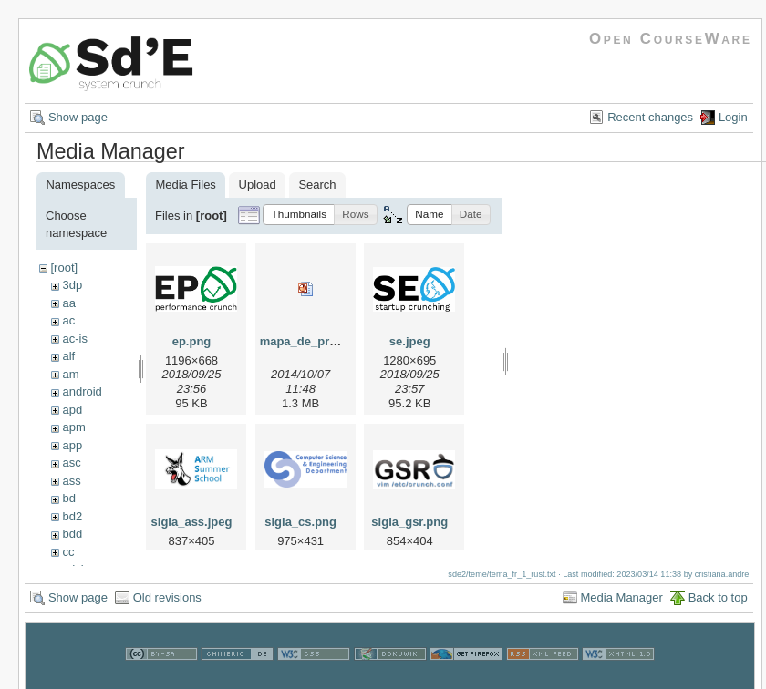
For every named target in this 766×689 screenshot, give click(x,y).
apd (72, 409)
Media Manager (622, 606)
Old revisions (167, 606)
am (70, 374)
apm (73, 427)
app (72, 445)
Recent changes (650, 117)
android (81, 391)
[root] (64, 267)
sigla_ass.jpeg (192, 522)
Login (733, 117)
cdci (72, 569)
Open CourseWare (670, 38)
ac (68, 320)
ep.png (192, 341)
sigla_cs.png (300, 522)
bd (68, 498)
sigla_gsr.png (409, 522)
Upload (257, 184)
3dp (72, 285)
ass (71, 481)
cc (68, 552)
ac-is (74, 338)
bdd (72, 533)
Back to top (718, 606)
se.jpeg (409, 341)
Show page (78, 117)
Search (317, 184)
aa (68, 303)
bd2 (72, 516)
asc (71, 462)
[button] (299, 214)
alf (68, 356)
